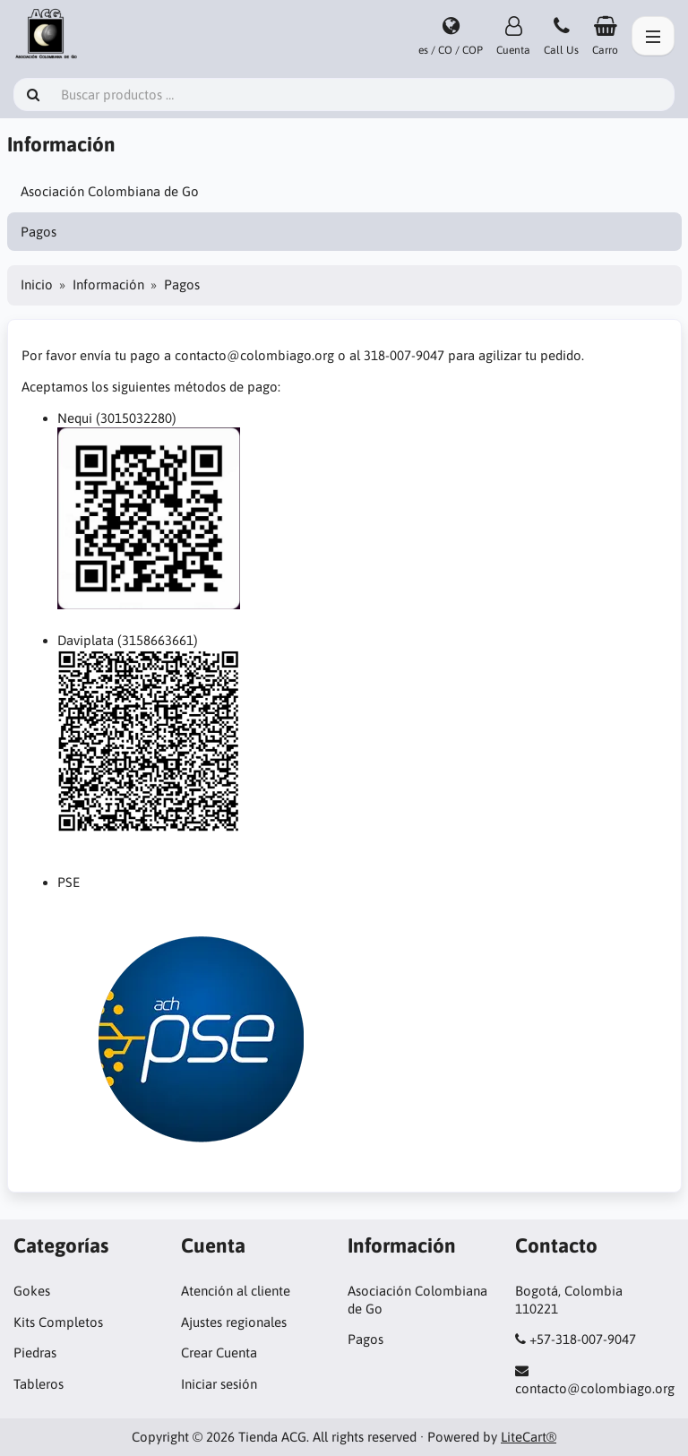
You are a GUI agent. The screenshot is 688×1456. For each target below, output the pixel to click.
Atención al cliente (235, 1290)
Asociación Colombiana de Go (110, 191)
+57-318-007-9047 (582, 1339)
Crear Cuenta (219, 1352)
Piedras (34, 1352)
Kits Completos (58, 1322)
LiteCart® (528, 1436)
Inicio (37, 284)
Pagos (38, 231)
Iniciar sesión (219, 1383)
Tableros (38, 1383)
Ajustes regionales (234, 1322)
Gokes (31, 1290)
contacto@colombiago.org (595, 1388)
